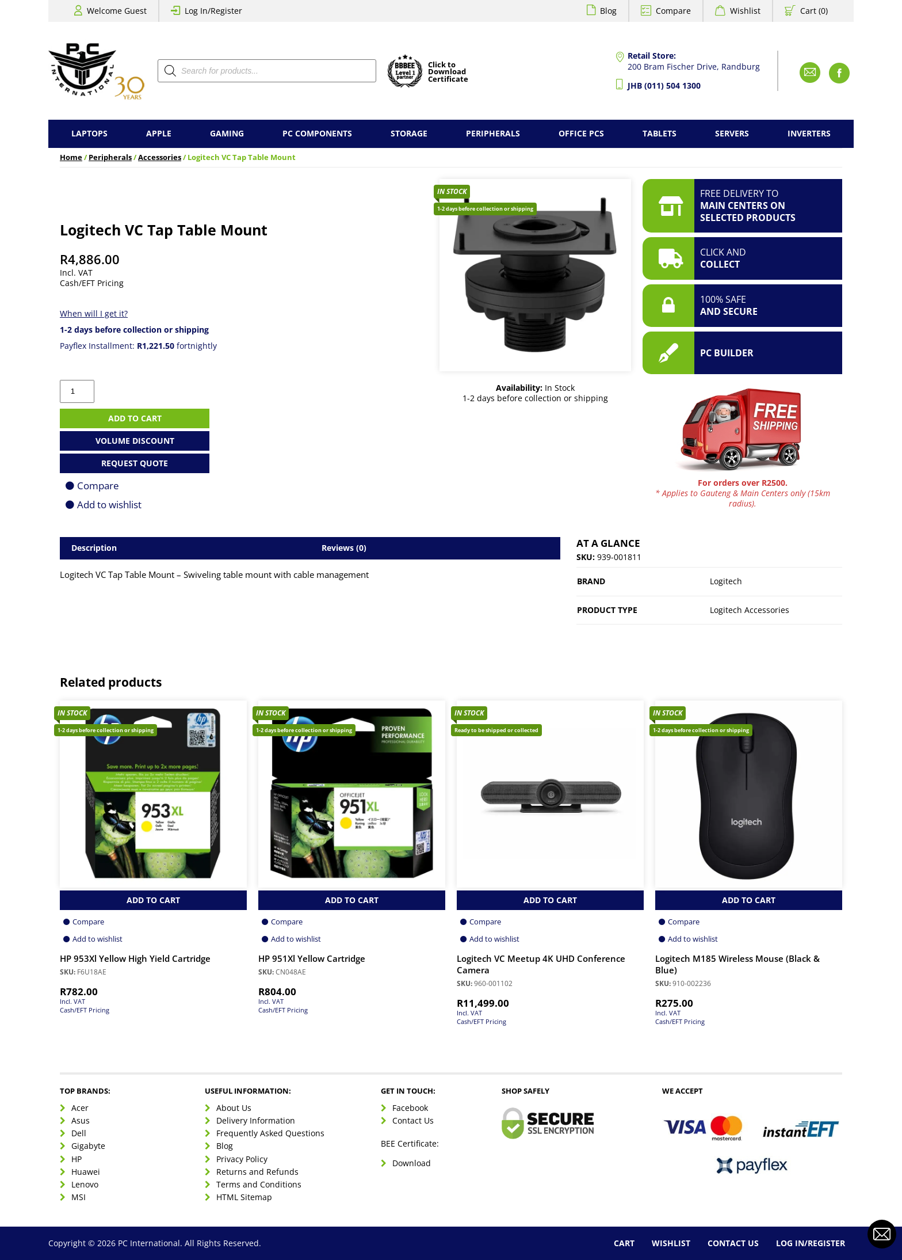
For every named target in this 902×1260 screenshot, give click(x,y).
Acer (80, 1107)
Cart (624, 1243)
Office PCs (581, 133)
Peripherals (493, 133)
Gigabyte (88, 1145)
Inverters (809, 133)
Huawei (85, 1171)
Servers (732, 133)
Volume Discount (134, 440)
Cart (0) (814, 10)
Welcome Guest (117, 10)
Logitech (726, 581)
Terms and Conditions (258, 1184)
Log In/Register (213, 10)
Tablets (659, 133)
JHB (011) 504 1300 (664, 85)
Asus (80, 1120)
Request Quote (134, 463)
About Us (233, 1107)
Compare (673, 10)
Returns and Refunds (257, 1171)
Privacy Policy (241, 1159)
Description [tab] (94, 547)
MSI (78, 1197)
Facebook (410, 1107)
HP (76, 1159)
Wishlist (745, 10)
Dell (78, 1133)
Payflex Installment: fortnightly (138, 345)
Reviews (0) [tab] (344, 547)
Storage (409, 133)
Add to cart (135, 418)
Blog (608, 10)
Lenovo (84, 1184)
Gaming (227, 133)
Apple (158, 133)
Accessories (159, 157)
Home (71, 157)
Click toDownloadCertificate (448, 72)
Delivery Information (255, 1120)
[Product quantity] (77, 391)
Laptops (89, 133)
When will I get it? (94, 313)
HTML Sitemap (244, 1197)
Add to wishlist (109, 504)
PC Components (317, 133)
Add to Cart (153, 899)
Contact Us (413, 1120)
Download (411, 1163)
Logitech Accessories (749, 609)
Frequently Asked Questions (270, 1133)
